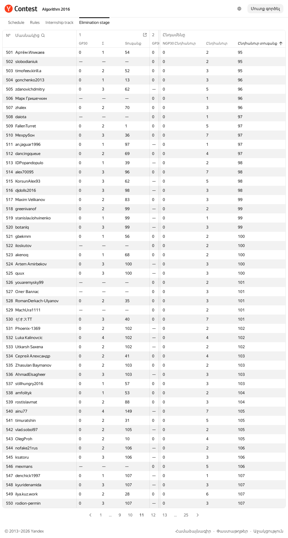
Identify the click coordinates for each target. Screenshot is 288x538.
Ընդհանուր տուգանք (260, 43)
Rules (35, 22)
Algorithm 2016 (56, 9)
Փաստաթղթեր (232, 531)
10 (130, 515)
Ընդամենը (177, 35)
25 (186, 515)
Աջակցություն (268, 531)
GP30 (86, 43)
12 (153, 515)
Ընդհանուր (219, 43)
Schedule (16, 22)
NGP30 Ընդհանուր (182, 43)
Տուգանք (136, 43)
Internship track (59, 22)
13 (164, 515)
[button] (30, 35)
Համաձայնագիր (193, 531)
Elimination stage (94, 22)
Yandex (37, 531)
